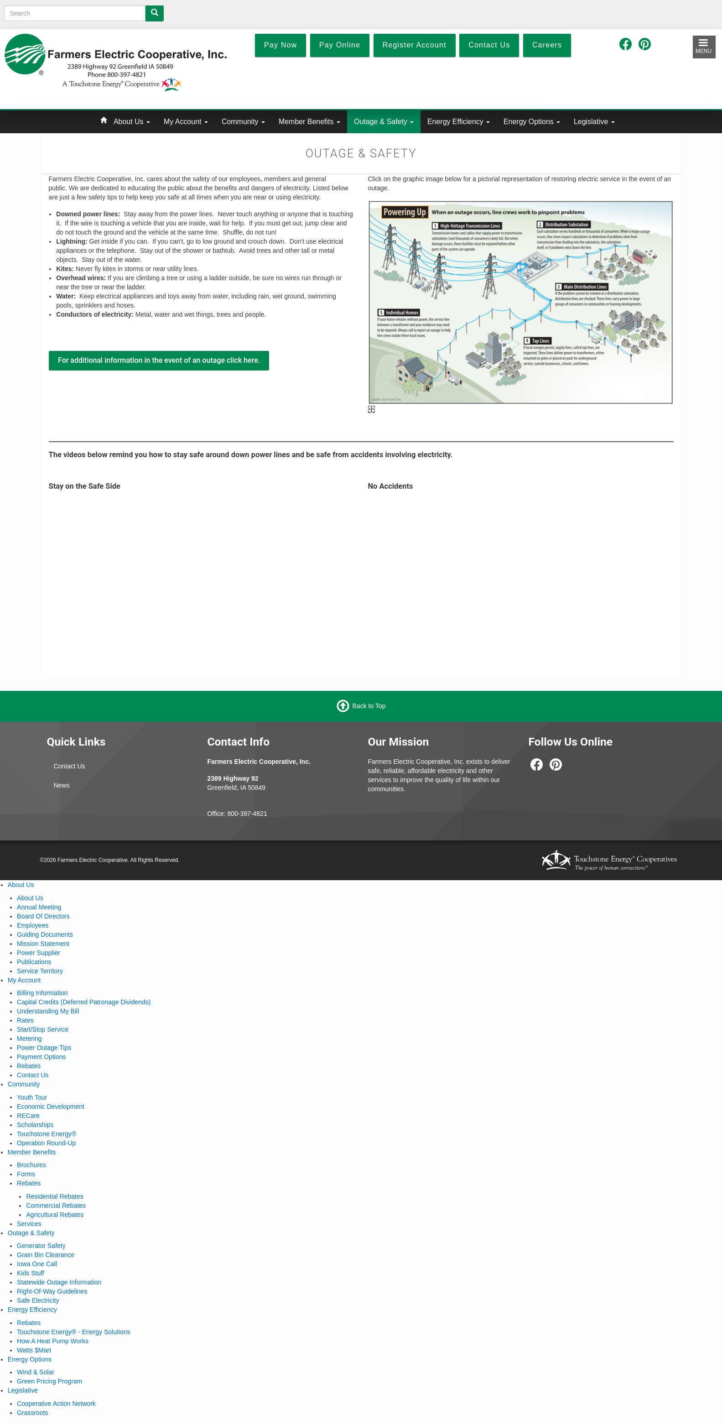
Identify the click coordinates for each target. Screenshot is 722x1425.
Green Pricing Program (49, 1381)
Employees (32, 925)
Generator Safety (41, 1245)
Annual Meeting (39, 907)
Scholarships (35, 1124)
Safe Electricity (38, 1300)
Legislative (594, 121)
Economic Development (50, 1106)
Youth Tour (32, 1097)
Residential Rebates (54, 1196)
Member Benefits (309, 121)
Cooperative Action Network (56, 1403)
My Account (186, 121)
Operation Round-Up (46, 1143)
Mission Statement (43, 943)
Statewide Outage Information (59, 1282)
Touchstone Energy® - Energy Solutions (73, 1332)
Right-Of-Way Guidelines (52, 1291)
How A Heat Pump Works (52, 1341)
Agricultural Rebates (54, 1214)
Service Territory (40, 971)
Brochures (31, 1165)
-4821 (259, 813)
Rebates (29, 1066)
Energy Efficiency (458, 121)
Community (243, 121)
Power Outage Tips (44, 1047)
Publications (34, 962)
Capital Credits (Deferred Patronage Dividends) (84, 1002)
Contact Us (69, 766)
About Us (132, 121)
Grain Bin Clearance (45, 1254)
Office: (217, 813)
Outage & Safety (384, 121)
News (61, 785)
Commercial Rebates (56, 1205)
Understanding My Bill (48, 1011)
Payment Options (41, 1056)
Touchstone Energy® (46, 1134)
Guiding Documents (45, 934)
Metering (29, 1038)
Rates (25, 1020)
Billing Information (42, 993)
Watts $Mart (34, 1350)
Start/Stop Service (42, 1029)
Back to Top (369, 706)
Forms (26, 1174)
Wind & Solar (35, 1372)
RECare (28, 1115)
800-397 (239, 813)
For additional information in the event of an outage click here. (159, 360)
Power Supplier (38, 952)
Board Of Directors (43, 916)
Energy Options (532, 121)
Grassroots (32, 1412)
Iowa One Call (37, 1264)
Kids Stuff (30, 1273)
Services (29, 1223)
